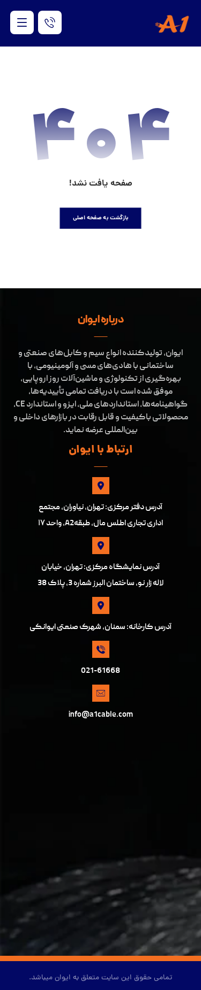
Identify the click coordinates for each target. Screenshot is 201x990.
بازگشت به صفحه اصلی (101, 217)
